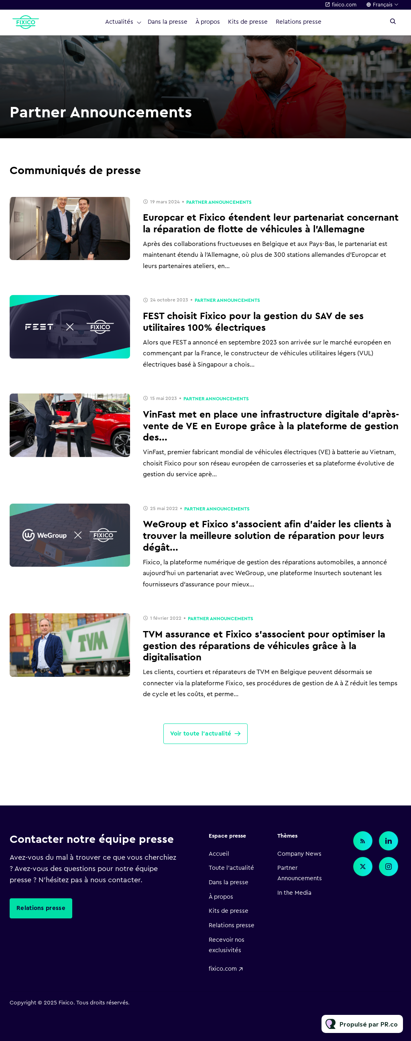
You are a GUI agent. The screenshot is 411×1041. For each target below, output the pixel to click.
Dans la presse (167, 22)
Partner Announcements (219, 202)
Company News (299, 854)
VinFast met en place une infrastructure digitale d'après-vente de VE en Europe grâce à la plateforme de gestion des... (271, 426)
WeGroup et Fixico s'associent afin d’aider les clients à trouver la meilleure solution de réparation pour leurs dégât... (267, 536)
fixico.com (344, 4)
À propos (207, 22)
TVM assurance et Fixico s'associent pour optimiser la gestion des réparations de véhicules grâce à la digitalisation (264, 646)
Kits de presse (248, 22)
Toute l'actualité (231, 868)
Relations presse (298, 22)
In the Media (294, 893)
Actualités (119, 22)
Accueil (219, 854)
